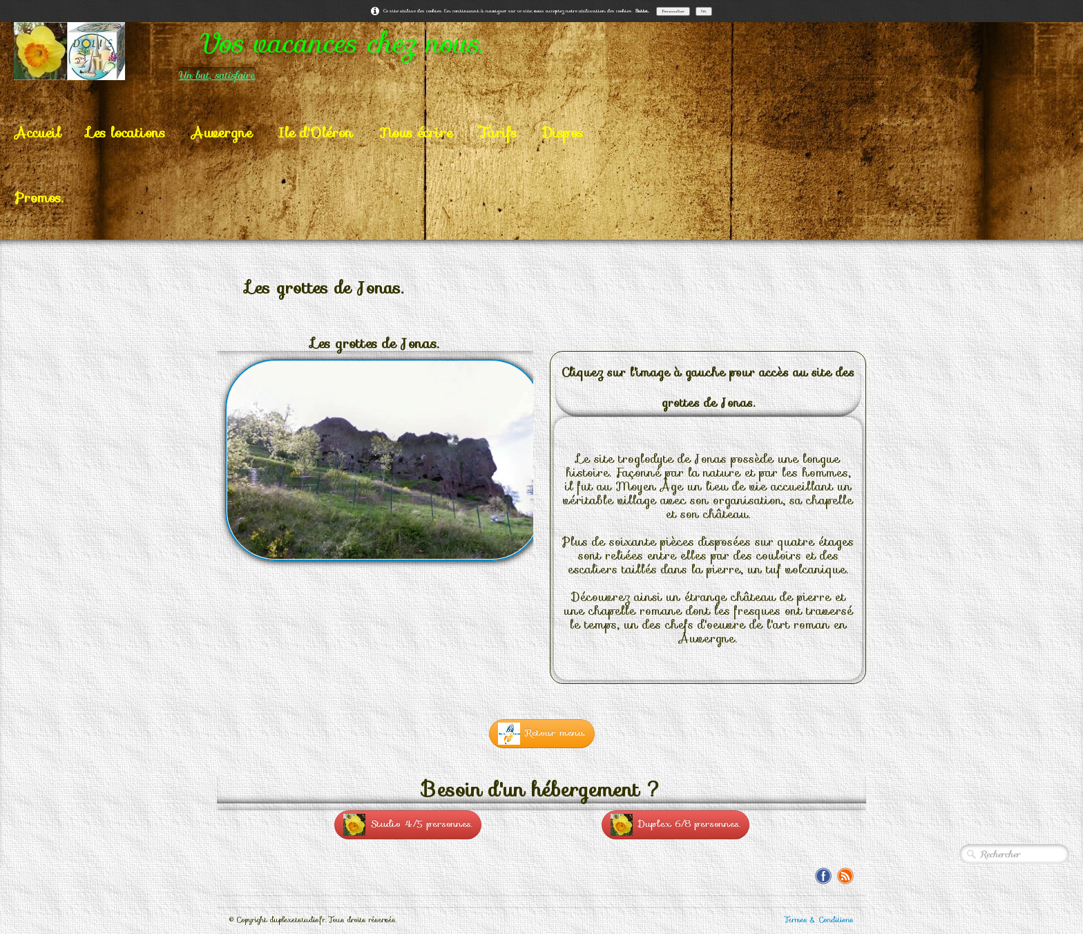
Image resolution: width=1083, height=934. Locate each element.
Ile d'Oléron (315, 133)
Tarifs (498, 133)
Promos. (39, 198)
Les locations (126, 133)
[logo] (303, 51)
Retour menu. (542, 734)
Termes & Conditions (819, 920)
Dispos (563, 133)
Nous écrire (415, 133)
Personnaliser (673, 11)
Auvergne (221, 133)
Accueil (38, 133)
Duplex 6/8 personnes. (675, 825)
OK (704, 11)
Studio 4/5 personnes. (407, 825)
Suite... (642, 11)
